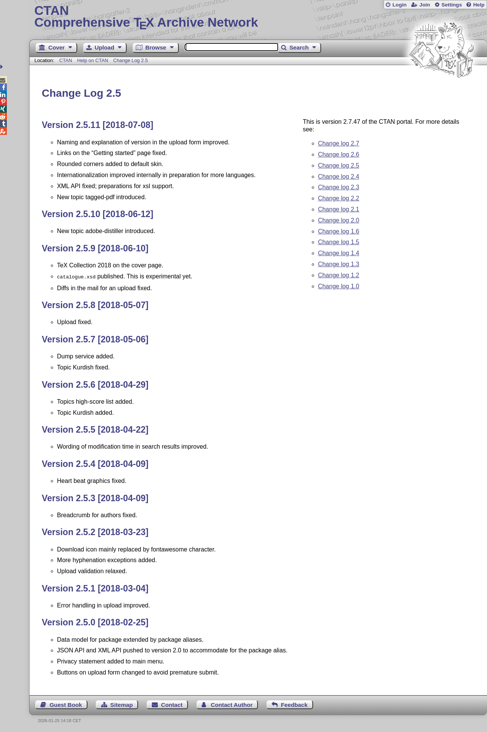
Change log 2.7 (339, 143)
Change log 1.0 (339, 286)
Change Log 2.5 (130, 60)
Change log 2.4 (339, 176)
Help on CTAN (92, 60)
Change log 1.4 (339, 253)
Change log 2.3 (339, 187)
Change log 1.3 (339, 264)
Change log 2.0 (339, 220)
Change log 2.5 (339, 165)
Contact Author (232, 704)
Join (424, 5)
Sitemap (121, 704)
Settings (451, 5)
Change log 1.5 (339, 242)
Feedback (294, 704)
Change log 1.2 (339, 275)
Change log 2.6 (339, 154)
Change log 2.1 (339, 209)
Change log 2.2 (339, 198)
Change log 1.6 (339, 231)
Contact (172, 704)
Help (479, 5)
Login (399, 5)
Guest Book (65, 704)
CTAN (65, 60)
